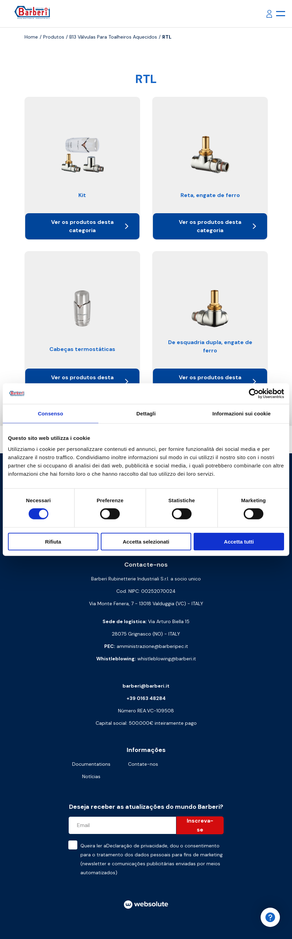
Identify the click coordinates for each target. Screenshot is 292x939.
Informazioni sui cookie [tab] (241, 413)
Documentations (91, 764)
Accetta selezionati (146, 541)
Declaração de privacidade (136, 846)
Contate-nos (143, 764)
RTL (167, 37)
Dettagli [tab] (146, 413)
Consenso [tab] (50, 413)
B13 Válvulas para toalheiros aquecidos (113, 37)
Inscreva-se (200, 825)
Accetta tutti (239, 541)
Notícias (91, 776)
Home (31, 37)
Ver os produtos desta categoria (89, 226)
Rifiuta (53, 541)
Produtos (53, 37)
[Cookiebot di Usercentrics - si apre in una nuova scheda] (254, 394)
